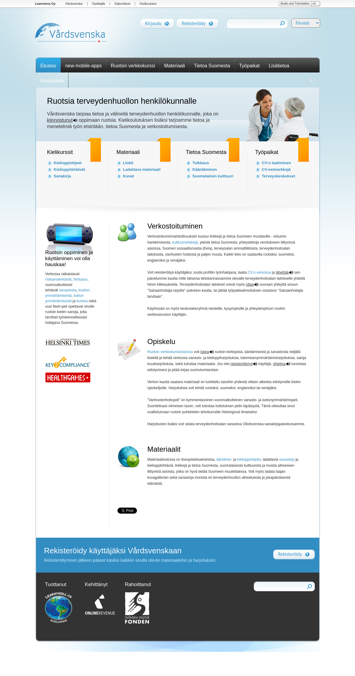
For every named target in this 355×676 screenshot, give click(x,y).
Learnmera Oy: (45, 3)
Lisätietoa (279, 65)
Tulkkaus (201, 163)
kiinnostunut (60, 120)
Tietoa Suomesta (212, 65)
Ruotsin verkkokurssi (133, 65)
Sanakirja (62, 176)
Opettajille (98, 3)
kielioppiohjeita (249, 459)
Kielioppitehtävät (69, 169)
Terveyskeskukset (278, 176)
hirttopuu (81, 279)
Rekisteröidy (193, 22)
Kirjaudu (153, 22)
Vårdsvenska (74, 3)
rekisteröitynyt (241, 364)
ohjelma (279, 364)
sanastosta (67, 290)
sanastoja (286, 459)
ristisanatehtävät (58, 279)
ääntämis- (224, 459)
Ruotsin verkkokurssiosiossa (170, 352)
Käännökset (122, 3)
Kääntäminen (205, 169)
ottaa (250, 284)
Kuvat (128, 176)
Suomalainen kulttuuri (213, 176)
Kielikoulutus (148, 3)
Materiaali (174, 65)
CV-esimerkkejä (276, 169)
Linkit (128, 163)
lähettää (282, 272)
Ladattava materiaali (142, 169)
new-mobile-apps (83, 65)
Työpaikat (249, 65)
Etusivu (48, 65)
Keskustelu (52, 80)
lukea (204, 352)
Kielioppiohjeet (68, 163)
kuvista (82, 301)
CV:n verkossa (259, 272)
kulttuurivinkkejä (185, 242)
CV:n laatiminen (276, 163)
